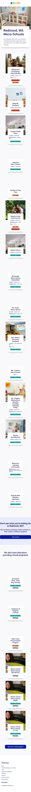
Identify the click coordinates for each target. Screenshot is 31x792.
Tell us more (15, 537)
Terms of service (5, 777)
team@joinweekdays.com (7, 785)
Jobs (3, 769)
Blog (3, 766)
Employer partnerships (7, 771)
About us (4, 775)
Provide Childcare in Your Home (9, 768)
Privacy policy (5, 779)
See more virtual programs (15, 746)
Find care (4, 773)
